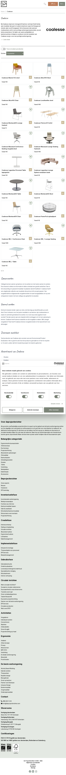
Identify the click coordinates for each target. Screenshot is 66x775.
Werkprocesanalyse (7, 501)
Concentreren (5, 622)
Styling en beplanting (7, 527)
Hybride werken (5, 671)
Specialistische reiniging (8, 571)
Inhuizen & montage (7, 548)
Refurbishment (5, 573)
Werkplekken (5, 469)
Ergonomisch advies (7, 534)
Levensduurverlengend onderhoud (11, 569)
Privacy (3, 645)
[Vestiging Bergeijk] (33, 722)
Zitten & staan (5, 643)
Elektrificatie (4, 472)
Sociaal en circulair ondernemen (10, 587)
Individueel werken (6, 620)
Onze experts (5, 483)
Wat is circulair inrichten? (8, 585)
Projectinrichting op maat (8, 631)
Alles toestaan (54, 410)
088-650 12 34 (6, 701)
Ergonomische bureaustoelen (10, 443)
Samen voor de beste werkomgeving (12, 601)
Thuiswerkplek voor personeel (10, 550)
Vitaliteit (3, 640)
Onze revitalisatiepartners (9, 594)
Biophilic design (5, 675)
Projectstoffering (6, 450)
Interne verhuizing (6, 576)
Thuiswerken (5, 673)
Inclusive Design (6, 685)
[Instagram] (36, 771)
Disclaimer (33, 766)
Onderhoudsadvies (6, 566)
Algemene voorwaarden (33, 762)
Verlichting (4, 467)
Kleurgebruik (5, 678)
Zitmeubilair (4, 455)
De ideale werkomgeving (8, 655)
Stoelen (3, 462)
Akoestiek (4, 657)
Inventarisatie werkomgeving (10, 499)
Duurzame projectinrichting (9, 599)
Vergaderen (4, 617)
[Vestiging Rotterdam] (33, 717)
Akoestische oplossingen (8, 453)
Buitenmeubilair (6, 687)
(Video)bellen (5, 627)
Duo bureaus (5, 448)
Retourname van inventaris (9, 513)
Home (3, 11)
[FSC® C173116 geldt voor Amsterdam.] (33, 738)
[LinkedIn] (33, 771)
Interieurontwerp (6, 524)
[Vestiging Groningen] (33, 727)
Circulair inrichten (6, 529)
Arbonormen (5, 648)
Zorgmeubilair (5, 690)
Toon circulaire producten (14, 49)
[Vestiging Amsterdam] (33, 713)
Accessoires (4, 474)
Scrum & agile (5, 629)
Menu (62, 4)
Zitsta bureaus (5, 445)
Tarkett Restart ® (6, 596)
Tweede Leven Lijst (7, 592)
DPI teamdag (5, 490)
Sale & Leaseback (6, 508)
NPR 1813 (4, 650)
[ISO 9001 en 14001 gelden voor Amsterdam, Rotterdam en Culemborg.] (33, 740)
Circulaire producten (7, 606)
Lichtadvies (4, 536)
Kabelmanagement (7, 539)
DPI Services (4, 552)
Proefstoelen (5, 659)
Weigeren (12, 410)
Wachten (3, 624)
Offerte (53, 4)
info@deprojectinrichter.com (10, 703)
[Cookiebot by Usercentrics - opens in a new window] (55, 363)
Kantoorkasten (5, 457)
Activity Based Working (8, 668)
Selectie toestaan (33, 410)
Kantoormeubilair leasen (8, 506)
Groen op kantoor (6, 680)
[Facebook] (30, 771)
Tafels (3, 464)
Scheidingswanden (6, 460)
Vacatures (4, 488)
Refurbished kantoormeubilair (10, 511)
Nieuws (3, 485)
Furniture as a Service (7, 504)
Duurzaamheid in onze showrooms (11, 589)
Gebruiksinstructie (6, 564)
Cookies (33, 764)
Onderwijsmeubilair (7, 692)
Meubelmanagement (7, 555)
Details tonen (55, 403)
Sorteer (3, 53)
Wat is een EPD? (6, 608)
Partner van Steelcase (7, 682)
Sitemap (33, 768)
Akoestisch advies (6, 532)
